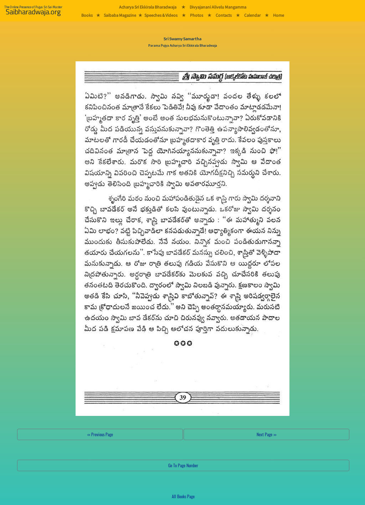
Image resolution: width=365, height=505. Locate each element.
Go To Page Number (183, 465)
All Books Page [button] (183, 496)
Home (278, 15)
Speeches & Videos (161, 15)
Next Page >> (266, 434)
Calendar (252, 15)
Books (87, 15)
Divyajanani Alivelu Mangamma (218, 7)
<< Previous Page (100, 434)
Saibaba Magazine (120, 15)
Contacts (224, 15)
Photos (196, 15)
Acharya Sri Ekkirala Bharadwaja (147, 7)
